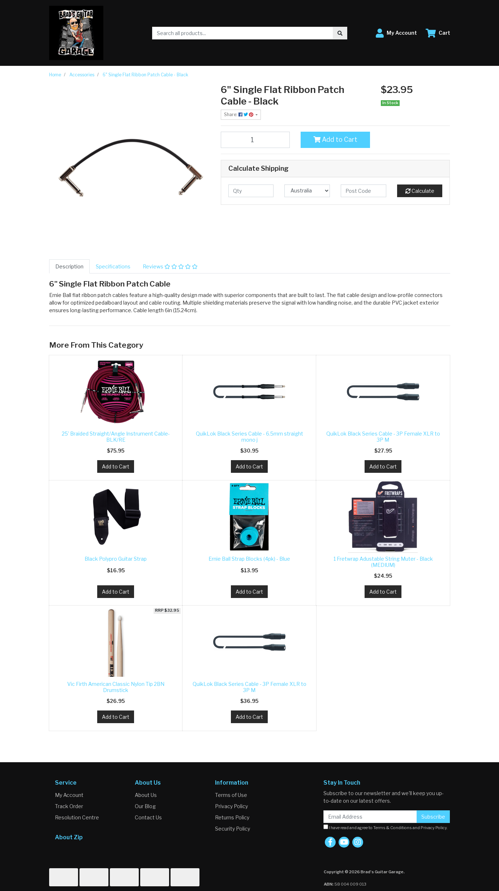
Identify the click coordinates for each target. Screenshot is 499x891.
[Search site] (340, 33)
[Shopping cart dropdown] (438, 33)
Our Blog (145, 806)
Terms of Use (231, 795)
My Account (69, 795)
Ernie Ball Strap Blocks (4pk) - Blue (249, 559)
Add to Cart (335, 139)
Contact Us (148, 817)
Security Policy (232, 829)
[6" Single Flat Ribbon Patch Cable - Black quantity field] (255, 140)
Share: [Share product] (239, 114)
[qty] (251, 190)
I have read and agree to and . (385, 827)
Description (69, 266)
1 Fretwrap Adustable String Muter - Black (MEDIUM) (383, 562)
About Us (146, 795)
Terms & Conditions (392, 827)
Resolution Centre (77, 817)
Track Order (69, 806)
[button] (396, 33)
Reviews (170, 266)
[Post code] (363, 190)
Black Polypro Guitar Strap (116, 559)
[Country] (307, 190)
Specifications (113, 266)
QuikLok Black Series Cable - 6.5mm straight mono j (249, 436)
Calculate (419, 191)
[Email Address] (370, 816)
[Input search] (242, 33)
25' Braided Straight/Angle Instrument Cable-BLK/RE (116, 436)
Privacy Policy (231, 806)
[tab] (69, 266)
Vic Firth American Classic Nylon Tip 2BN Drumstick (115, 687)
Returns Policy (232, 817)
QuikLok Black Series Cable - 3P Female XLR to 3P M (383, 436)
